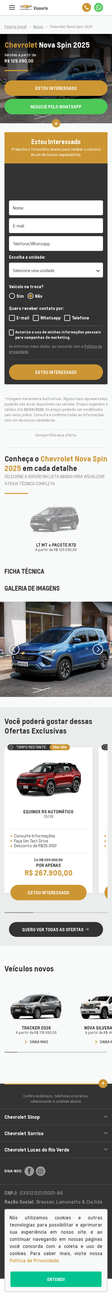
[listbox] (56, 270)
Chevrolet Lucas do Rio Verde (56, 1149)
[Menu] (11, 7)
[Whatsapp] (98, 7)
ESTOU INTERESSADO (56, 372)
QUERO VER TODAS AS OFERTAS (55, 929)
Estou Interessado (56, 88)
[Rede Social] (29, 1171)
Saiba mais (36, 1041)
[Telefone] (86, 7)
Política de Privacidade (34, 1260)
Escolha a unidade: (27, 257)
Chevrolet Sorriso (56, 1133)
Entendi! (56, 1279)
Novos (38, 26)
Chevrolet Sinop (56, 1116)
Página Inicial (15, 26)
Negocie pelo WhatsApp (56, 107)
